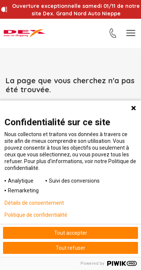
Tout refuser (70, 248)
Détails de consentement (34, 203)
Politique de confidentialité (36, 215)
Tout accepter (70, 233)
